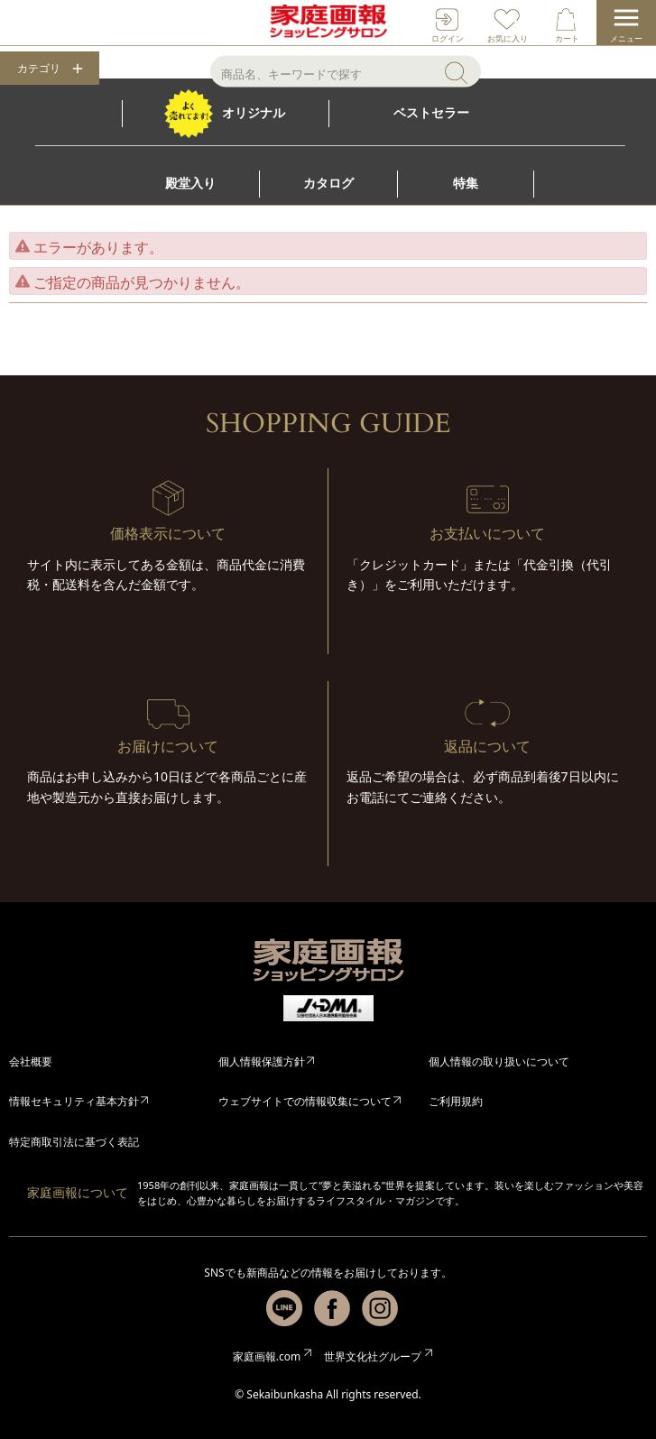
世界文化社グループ (372, 1356)
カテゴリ (38, 68)
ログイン (447, 38)
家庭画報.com (266, 1356)
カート (567, 38)
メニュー (626, 38)
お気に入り (507, 38)
